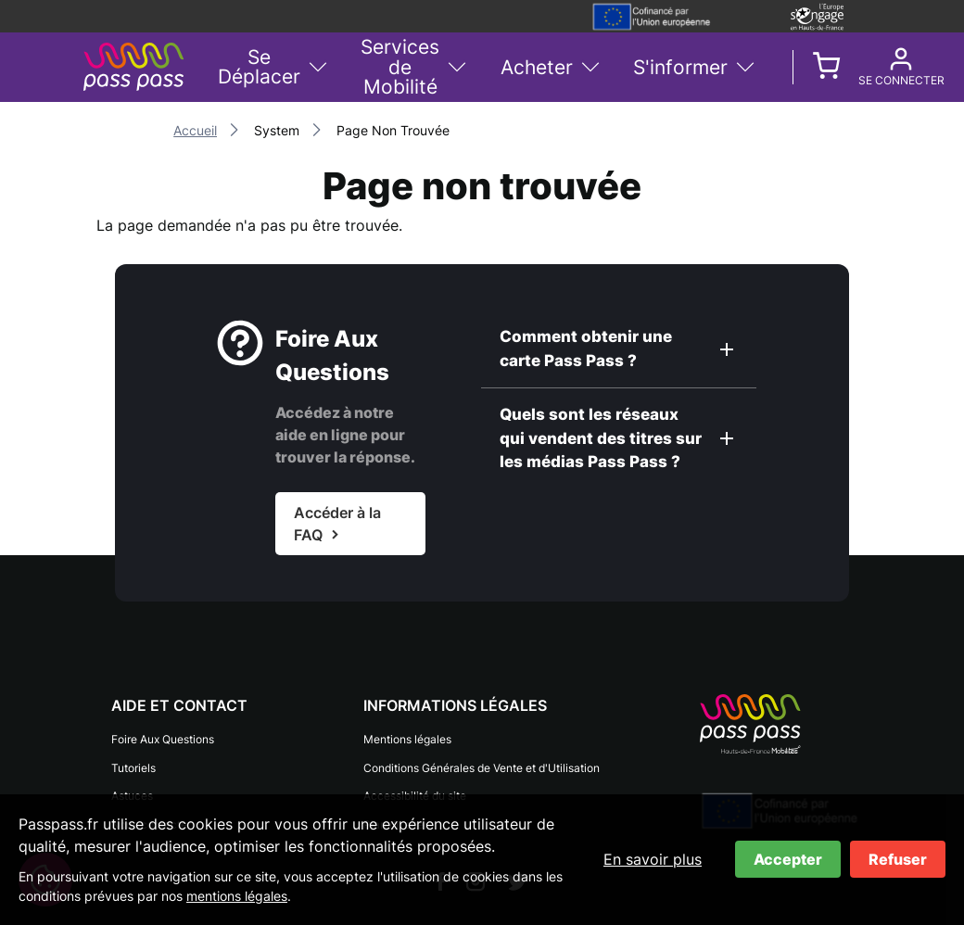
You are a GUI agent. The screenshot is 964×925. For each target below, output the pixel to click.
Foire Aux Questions (162, 738)
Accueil (195, 130)
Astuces (132, 788)
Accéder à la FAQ (337, 523)
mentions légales (236, 896)
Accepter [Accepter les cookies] (788, 859)
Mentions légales (407, 738)
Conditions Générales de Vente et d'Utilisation (481, 763)
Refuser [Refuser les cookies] (898, 859)
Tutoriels (133, 763)
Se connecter (871, 80)
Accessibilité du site (414, 788)
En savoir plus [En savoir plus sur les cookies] (652, 859)
